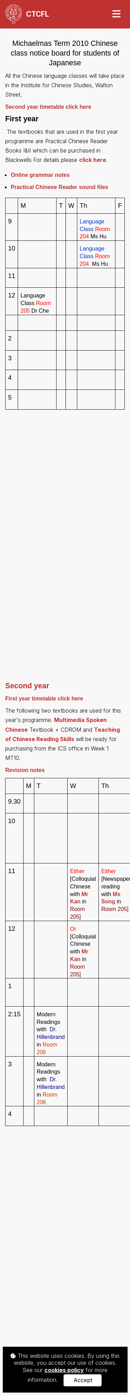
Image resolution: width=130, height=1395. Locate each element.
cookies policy (64, 1370)
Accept (82, 1380)
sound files (59, 187)
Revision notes (25, 770)
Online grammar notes (40, 175)
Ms (116, 894)
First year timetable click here (44, 698)
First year (21, 119)
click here (92, 159)
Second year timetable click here (48, 107)
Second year (27, 686)
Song (108, 901)
